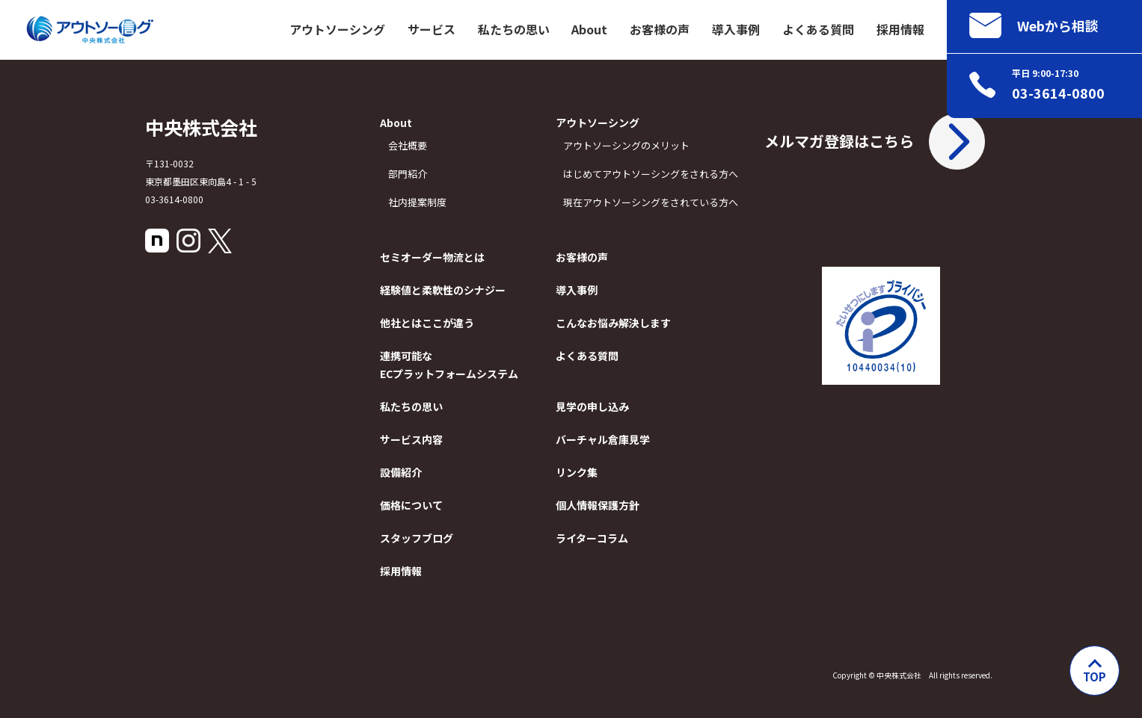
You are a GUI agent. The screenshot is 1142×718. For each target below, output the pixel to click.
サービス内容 (410, 439)
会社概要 (407, 145)
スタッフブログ (410, 537)
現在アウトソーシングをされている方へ (599, 202)
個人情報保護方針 (596, 505)
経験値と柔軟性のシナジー (410, 289)
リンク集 (577, 472)
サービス (431, 29)
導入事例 (736, 29)
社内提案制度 (415, 202)
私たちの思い (514, 29)
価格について (410, 505)
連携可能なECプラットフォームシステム (410, 364)
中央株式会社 (201, 127)
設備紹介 (401, 472)
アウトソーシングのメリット (626, 145)
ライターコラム (592, 537)
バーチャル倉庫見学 (596, 439)
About (589, 29)
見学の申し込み (592, 406)
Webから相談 (1034, 25)
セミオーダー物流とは (410, 257)
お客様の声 (660, 29)
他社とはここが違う (410, 322)
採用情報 (900, 29)
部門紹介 (407, 174)
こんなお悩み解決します (596, 322)
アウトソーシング (337, 29)
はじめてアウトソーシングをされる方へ (650, 174)
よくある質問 (818, 29)
